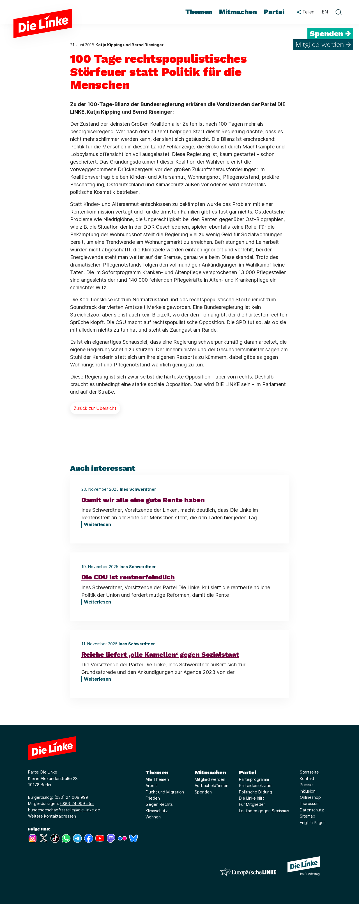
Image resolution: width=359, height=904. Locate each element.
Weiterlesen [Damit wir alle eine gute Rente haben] (97, 524)
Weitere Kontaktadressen (52, 816)
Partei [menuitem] (274, 12)
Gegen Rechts (159, 804)
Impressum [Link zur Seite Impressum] (309, 803)
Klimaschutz (157, 810)
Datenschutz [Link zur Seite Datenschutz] (312, 809)
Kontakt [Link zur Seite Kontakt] (307, 778)
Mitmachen (210, 772)
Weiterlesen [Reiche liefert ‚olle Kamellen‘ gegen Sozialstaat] (97, 679)
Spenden (203, 792)
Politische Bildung (255, 792)
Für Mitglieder (252, 804)
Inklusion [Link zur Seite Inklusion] (308, 791)
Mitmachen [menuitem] (238, 12)
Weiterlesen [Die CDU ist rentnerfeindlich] (97, 602)
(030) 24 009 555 (77, 803)
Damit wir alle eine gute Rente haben (143, 500)
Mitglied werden (210, 779)
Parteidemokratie (255, 785)
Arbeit (151, 785)
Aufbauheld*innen (211, 785)
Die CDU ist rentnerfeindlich (128, 577)
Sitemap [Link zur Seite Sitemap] (307, 816)
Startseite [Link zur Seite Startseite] (309, 772)
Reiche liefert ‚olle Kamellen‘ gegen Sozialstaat (160, 655)
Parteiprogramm (254, 779)
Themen (157, 772)
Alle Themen (157, 779)
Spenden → (330, 33)
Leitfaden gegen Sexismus (264, 810)
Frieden (153, 798)
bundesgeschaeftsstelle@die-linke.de (64, 809)
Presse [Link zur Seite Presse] (306, 784)
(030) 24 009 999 (71, 797)
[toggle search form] (339, 12)
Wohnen (153, 816)
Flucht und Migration (165, 792)
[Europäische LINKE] (248, 872)
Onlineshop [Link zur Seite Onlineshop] (310, 797)
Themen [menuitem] (198, 12)
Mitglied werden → (323, 45)
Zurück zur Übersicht (95, 408)
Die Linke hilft (251, 798)
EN (325, 12)
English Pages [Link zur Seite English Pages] (313, 822)
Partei (247, 772)
